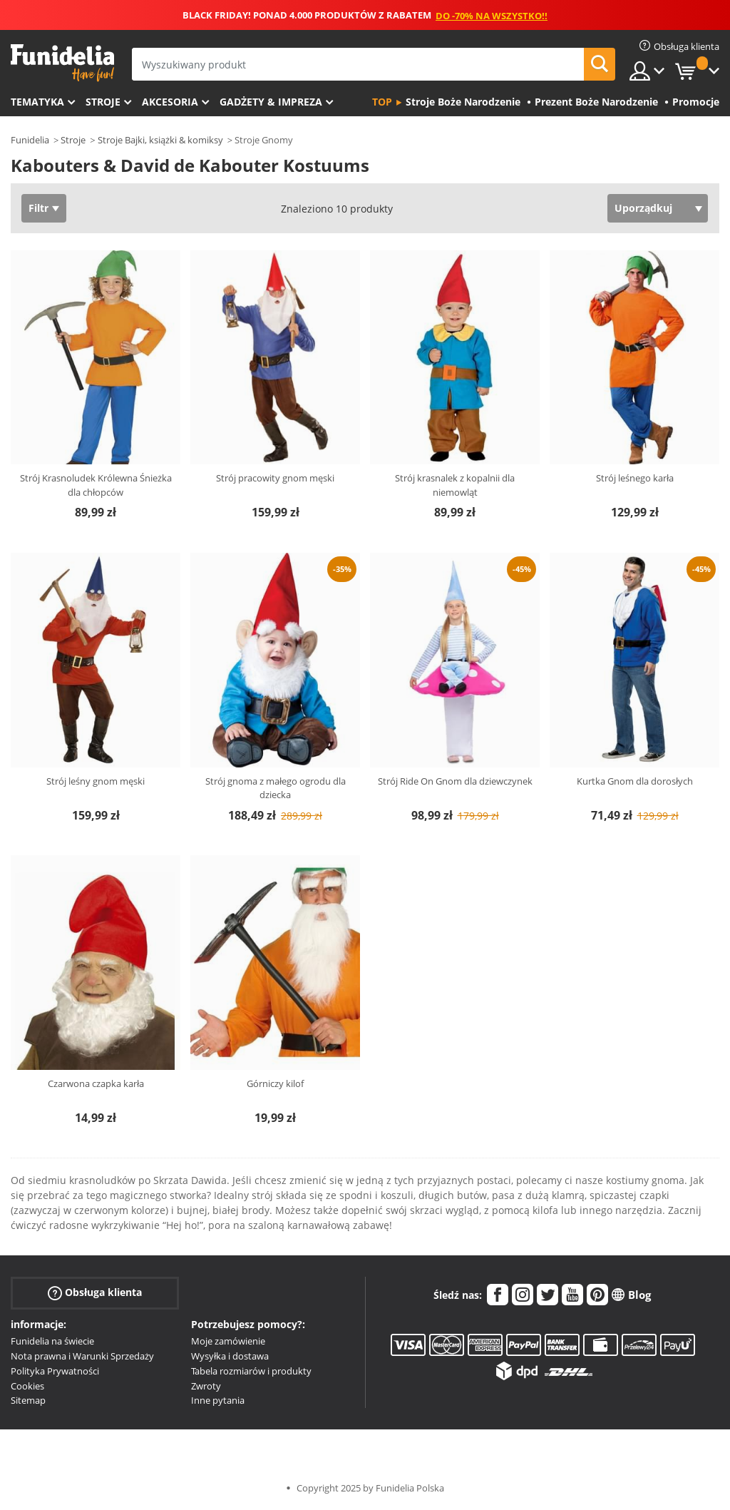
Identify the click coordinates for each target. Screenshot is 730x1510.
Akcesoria (170, 101)
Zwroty (206, 1385)
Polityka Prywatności (55, 1370)
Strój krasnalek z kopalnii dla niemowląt (455, 485)
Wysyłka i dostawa (230, 1356)
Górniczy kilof (275, 1083)
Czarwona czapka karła (96, 1083)
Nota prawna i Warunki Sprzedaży (82, 1356)
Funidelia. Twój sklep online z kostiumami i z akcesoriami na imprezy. (62, 63)
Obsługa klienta (95, 1292)
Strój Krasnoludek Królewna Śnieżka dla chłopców (96, 485)
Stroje (103, 101)
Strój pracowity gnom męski (275, 477)
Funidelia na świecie (52, 1341)
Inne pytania (218, 1400)
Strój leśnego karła (635, 477)
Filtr (38, 208)
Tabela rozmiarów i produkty (251, 1370)
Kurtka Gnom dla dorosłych (635, 781)
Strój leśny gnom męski (95, 781)
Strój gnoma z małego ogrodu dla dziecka (275, 788)
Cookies (27, 1385)
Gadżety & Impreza (271, 101)
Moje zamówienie (228, 1341)
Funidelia (30, 139)
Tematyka (37, 101)
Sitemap (28, 1400)
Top (382, 101)
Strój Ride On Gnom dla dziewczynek (455, 781)
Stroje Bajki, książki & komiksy (160, 139)
